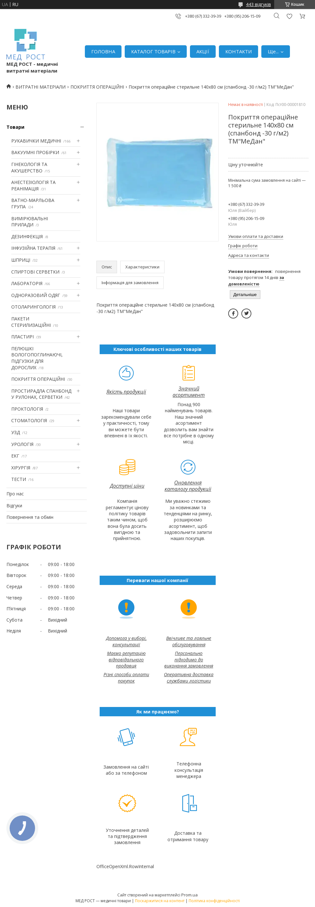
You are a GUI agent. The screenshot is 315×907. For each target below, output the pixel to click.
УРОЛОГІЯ (22, 444)
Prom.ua (189, 895)
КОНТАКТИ (238, 51)
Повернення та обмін (29, 517)
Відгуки (14, 505)
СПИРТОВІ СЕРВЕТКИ (35, 272)
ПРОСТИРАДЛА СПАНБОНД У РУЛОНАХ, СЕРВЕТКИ (41, 394)
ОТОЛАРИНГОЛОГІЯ (33, 307)
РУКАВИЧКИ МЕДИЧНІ (36, 141)
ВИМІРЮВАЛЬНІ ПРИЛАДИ (29, 221)
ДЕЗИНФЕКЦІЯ (27, 236)
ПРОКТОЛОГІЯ (27, 409)
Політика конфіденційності (214, 900)
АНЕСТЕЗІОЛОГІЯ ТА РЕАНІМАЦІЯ (33, 185)
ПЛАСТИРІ (22, 337)
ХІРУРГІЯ (20, 468)
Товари (15, 127)
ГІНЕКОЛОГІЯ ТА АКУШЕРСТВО (29, 167)
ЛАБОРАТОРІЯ (26, 283)
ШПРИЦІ (20, 260)
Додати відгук (289, 16)
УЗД (15, 432)
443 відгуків (258, 4)
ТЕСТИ (18, 479)
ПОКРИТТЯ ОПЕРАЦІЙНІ (97, 87)
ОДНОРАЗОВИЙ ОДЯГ (35, 295)
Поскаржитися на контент (159, 900)
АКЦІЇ (202, 51)
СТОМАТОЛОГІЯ (29, 420)
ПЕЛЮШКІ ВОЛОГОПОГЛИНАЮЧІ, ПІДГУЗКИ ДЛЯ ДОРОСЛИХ (37, 358)
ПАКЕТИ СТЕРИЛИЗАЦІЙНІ (31, 322)
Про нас (15, 494)
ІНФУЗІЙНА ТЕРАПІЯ (33, 248)
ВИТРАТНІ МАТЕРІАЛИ (40, 87)
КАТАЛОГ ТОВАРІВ (153, 51)
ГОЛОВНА (103, 51)
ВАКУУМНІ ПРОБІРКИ (35, 152)
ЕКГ (15, 456)
